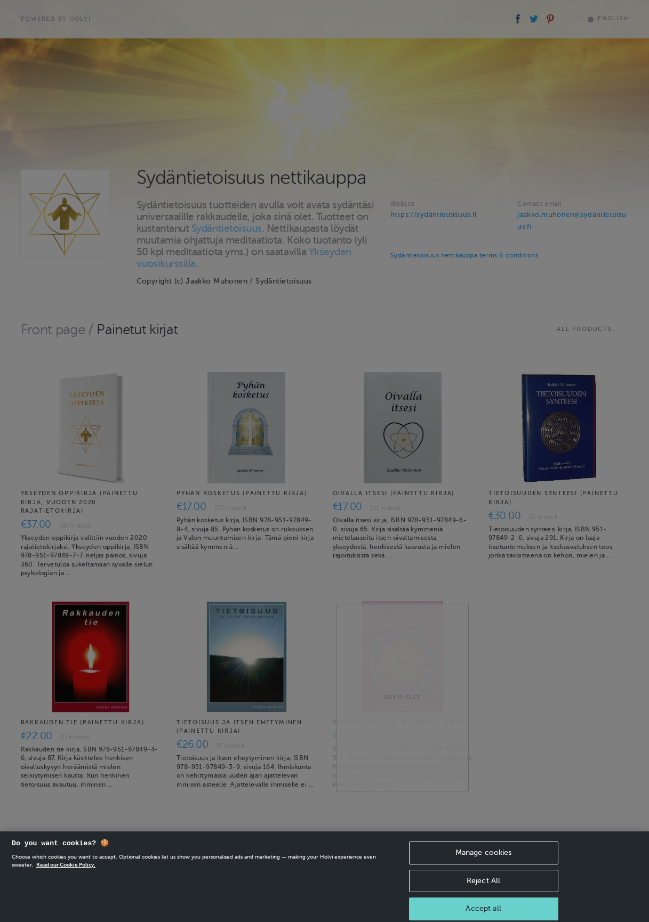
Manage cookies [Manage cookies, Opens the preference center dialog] (483, 861)
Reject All (483, 889)
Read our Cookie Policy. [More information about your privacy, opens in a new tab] (65, 873)
